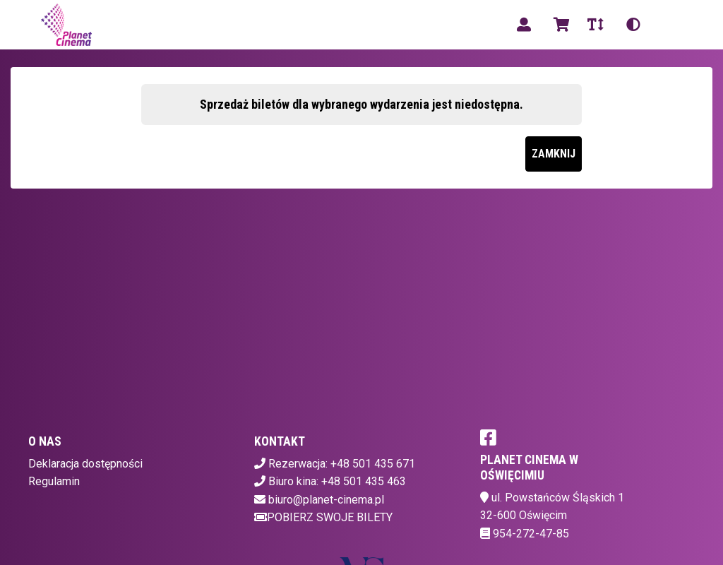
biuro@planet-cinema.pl (326, 499)
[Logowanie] (524, 25)
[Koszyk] (559, 25)
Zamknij (553, 153)
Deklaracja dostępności (85, 463)
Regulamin (54, 481)
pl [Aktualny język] (669, 24)
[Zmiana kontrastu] (633, 25)
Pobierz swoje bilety (323, 517)
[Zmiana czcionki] (595, 25)
